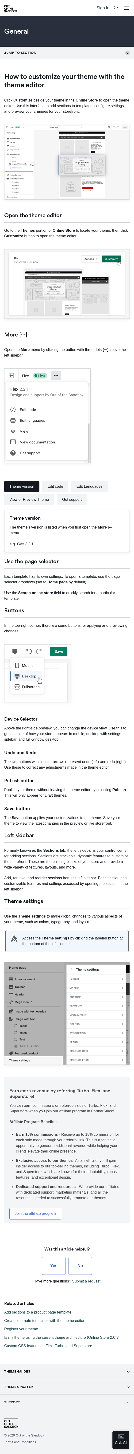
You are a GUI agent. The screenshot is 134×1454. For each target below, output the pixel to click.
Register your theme (21, 1329)
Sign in (102, 8)
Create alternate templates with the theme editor (44, 1321)
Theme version (21, 486)
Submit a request (86, 1281)
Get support (72, 499)
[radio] (53, 1266)
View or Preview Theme (29, 499)
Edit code (55, 486)
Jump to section (67, 52)
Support (12, 1402)
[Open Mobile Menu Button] (126, 8)
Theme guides (17, 1371)
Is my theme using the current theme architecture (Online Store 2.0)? (61, 1337)
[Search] (116, 8)
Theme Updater (18, 1386)
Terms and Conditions (20, 1442)
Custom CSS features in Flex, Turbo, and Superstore (48, 1346)
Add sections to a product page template (37, 1312)
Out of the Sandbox (30, 1435)
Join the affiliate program (35, 1214)
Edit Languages (89, 486)
